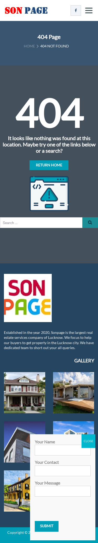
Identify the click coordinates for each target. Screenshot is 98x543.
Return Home (49, 165)
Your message (63, 486)
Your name (63, 445)
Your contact (63, 466)
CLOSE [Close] (88, 441)
